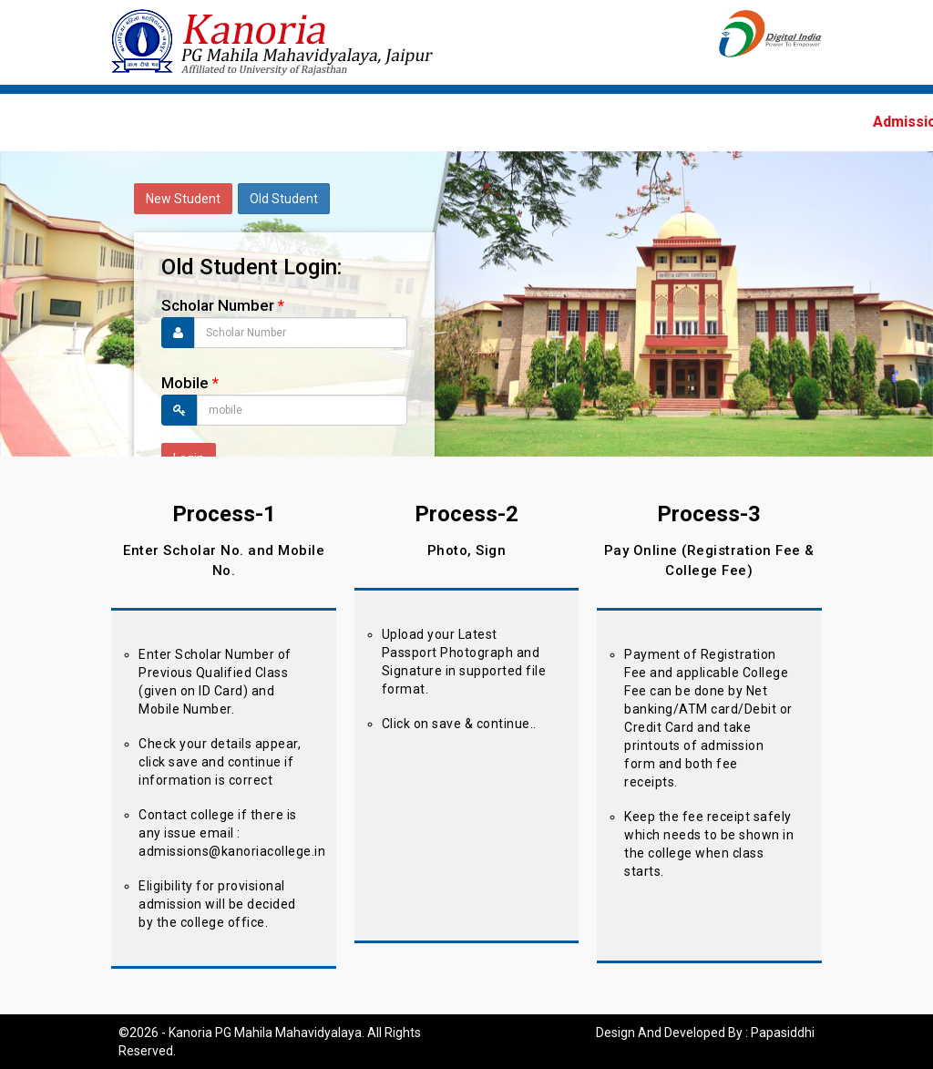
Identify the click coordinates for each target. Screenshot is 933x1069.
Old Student (284, 198)
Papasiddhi (783, 1032)
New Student (183, 198)
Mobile (190, 383)
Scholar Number (222, 305)
